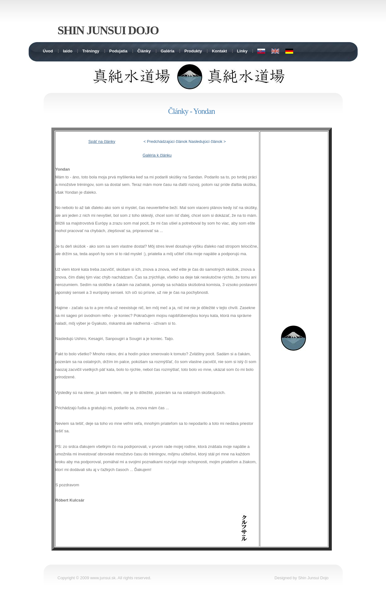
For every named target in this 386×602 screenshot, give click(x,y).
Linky (242, 51)
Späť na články (102, 141)
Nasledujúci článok (205, 141)
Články (144, 51)
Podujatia (118, 51)
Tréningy (90, 51)
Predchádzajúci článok (167, 141)
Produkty (193, 51)
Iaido (67, 51)
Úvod (48, 51)
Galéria (167, 51)
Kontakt (219, 51)
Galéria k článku (157, 155)
